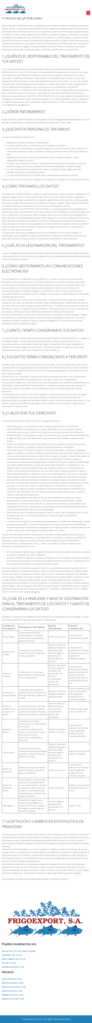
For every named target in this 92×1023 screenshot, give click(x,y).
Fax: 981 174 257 (9, 963)
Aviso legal (47, 1019)
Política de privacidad (61, 1019)
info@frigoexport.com (13, 967)
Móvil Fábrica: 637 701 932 (14, 959)
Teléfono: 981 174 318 (12, 955)
